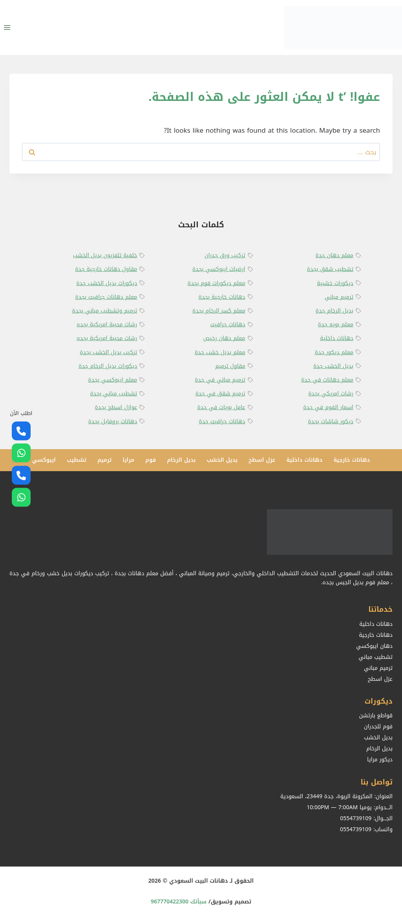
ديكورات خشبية (335, 283)
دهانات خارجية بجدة (222, 297)
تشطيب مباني (375, 657)
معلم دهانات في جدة (327, 380)
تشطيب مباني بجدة (113, 393)
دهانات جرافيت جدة (222, 421)
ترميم (104, 460)
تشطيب (76, 460)
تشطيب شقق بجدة (330, 269)
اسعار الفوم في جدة (328, 407)
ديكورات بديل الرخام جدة (108, 366)
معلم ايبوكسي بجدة (112, 380)
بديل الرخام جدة (334, 310)
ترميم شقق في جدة (220, 393)
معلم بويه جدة (335, 324)
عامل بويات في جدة (221, 407)
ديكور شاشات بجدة (330, 421)
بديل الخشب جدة (333, 366)
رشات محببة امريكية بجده (107, 324)
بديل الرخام (181, 460)
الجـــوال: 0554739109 (366, 818)
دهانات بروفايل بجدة (112, 421)
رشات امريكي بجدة (330, 393)
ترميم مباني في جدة (220, 380)
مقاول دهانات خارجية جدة (106, 269)
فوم (150, 460)
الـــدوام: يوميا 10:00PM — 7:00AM (350, 807)
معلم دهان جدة (334, 255)
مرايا (128, 460)
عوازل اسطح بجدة (116, 407)
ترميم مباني (339, 297)
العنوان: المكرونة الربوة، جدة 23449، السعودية (336, 796)
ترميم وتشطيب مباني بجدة (104, 310)
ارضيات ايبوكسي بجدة (218, 269)
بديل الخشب (222, 460)
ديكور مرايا (380, 759)
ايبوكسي (43, 460)
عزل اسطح (262, 460)
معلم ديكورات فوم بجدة (216, 283)
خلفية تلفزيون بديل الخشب (105, 255)
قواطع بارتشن (376, 715)
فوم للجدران (378, 726)
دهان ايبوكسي (374, 646)
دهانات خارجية (351, 460)
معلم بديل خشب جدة (220, 352)
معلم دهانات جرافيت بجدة (106, 297)
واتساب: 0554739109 (366, 829)
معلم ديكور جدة (334, 352)
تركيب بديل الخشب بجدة (108, 352)
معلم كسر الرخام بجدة (218, 310)
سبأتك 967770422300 (178, 901)
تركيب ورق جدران (225, 255)
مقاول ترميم (230, 366)
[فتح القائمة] (7, 27)
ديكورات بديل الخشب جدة (106, 283)
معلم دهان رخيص (224, 338)
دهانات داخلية (336, 338)
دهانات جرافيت (227, 324)
